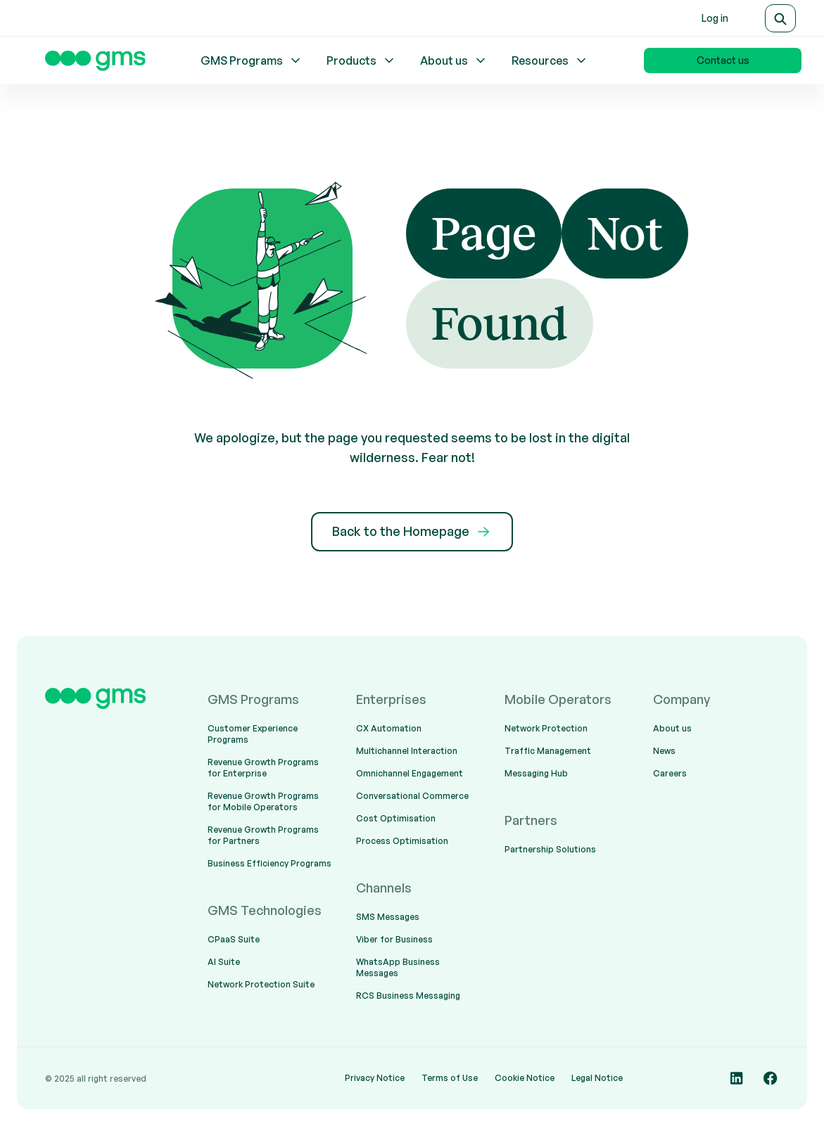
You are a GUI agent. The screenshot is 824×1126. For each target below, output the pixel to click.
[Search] (780, 18)
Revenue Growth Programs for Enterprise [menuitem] (263, 768)
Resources (550, 60)
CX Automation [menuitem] (388, 728)
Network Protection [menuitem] (546, 728)
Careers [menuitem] (670, 773)
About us (454, 60)
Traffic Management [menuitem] (548, 751)
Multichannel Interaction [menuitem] (406, 751)
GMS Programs (252, 60)
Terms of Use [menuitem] (449, 1078)
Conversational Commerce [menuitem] (412, 796)
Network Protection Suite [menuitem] (261, 984)
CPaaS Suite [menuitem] (234, 939)
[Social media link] (736, 1078)
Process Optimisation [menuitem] (402, 841)
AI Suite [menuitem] (224, 962)
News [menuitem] (664, 751)
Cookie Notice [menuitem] (524, 1078)
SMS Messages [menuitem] (387, 916)
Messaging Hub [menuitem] (536, 773)
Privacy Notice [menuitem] (375, 1078)
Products (361, 60)
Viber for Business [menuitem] (394, 939)
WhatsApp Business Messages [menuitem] (398, 967)
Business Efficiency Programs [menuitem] (269, 863)
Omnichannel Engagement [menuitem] (409, 773)
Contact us (723, 60)
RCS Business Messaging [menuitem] (408, 995)
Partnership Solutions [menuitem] (550, 849)
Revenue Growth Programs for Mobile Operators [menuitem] (263, 801)
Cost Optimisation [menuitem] (396, 818)
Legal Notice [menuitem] (597, 1078)
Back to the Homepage (412, 531)
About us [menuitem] (672, 728)
